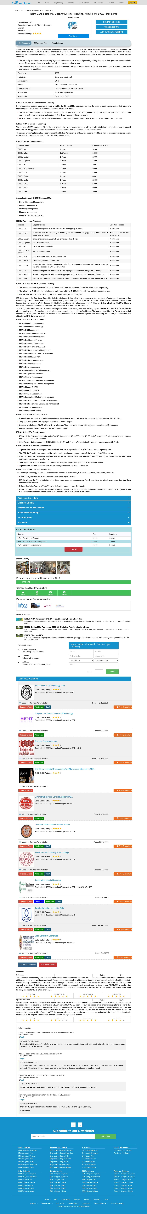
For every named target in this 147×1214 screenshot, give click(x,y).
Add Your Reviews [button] (48, 964)
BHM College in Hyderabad (27, 1177)
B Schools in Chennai (89, 1159)
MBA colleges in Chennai (26, 1156)
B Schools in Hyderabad (90, 1153)
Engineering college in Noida (59, 1162)
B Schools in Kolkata (89, 1167)
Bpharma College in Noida (123, 1185)
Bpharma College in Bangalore (124, 1174)
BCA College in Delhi (57, 1179)
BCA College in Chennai (58, 1182)
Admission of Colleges (121, 1153)
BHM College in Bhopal (26, 1188)
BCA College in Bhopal (57, 1188)
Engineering (58, 3)
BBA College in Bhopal (89, 1188)
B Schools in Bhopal (89, 1164)
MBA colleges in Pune (25, 1153)
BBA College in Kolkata (90, 1191)
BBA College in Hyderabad (91, 1177)
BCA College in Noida (57, 1185)
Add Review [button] (73, 36)
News (106, 1199)
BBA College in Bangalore (91, 1174)
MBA (47, 3)
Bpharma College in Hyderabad (124, 1177)
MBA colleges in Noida (26, 1162)
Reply (22, 1037)
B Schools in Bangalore (90, 1150)
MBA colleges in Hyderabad (27, 1164)
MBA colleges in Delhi (25, 1159)
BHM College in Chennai (26, 1182)
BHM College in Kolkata (26, 1191)
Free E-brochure (124, 707)
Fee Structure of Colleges (122, 1150)
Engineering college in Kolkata (60, 1167)
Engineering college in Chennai (60, 1159)
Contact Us (86, 1203)
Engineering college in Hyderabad (61, 1153)
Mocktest (97, 1199)
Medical (71, 3)
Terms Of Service (100, 1203)
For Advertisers (46, 1203)
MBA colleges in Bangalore (27, 1150)
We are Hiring (72, 1203)
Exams (111, 3)
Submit (112, 672)
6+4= (89, 672)
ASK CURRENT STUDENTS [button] (111, 32)
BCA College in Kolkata (58, 1191)
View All (74, 549)
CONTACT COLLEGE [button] (111, 22)
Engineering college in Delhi (59, 1156)
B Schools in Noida (88, 1162)
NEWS (121, 3)
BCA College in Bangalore (59, 1174)
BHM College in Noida (25, 1185)
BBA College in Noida (89, 1185)
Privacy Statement (117, 1203)
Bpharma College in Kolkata (123, 1191)
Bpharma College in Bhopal (123, 1188)
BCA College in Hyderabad (59, 1177)
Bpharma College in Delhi (122, 1179)
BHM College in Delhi (25, 1179)
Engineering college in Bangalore (61, 1150)
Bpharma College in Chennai (123, 1182)
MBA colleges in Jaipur (26, 1167)
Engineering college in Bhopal (60, 1164)
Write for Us (60, 1203)
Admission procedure (27, 964)
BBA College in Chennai (90, 1182)
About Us (33, 1203)
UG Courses (84, 3)
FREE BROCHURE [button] (111, 27)
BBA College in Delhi (89, 1179)
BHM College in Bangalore (27, 1174)
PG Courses (98, 3)
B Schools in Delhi (88, 1156)
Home (47, 1199)
